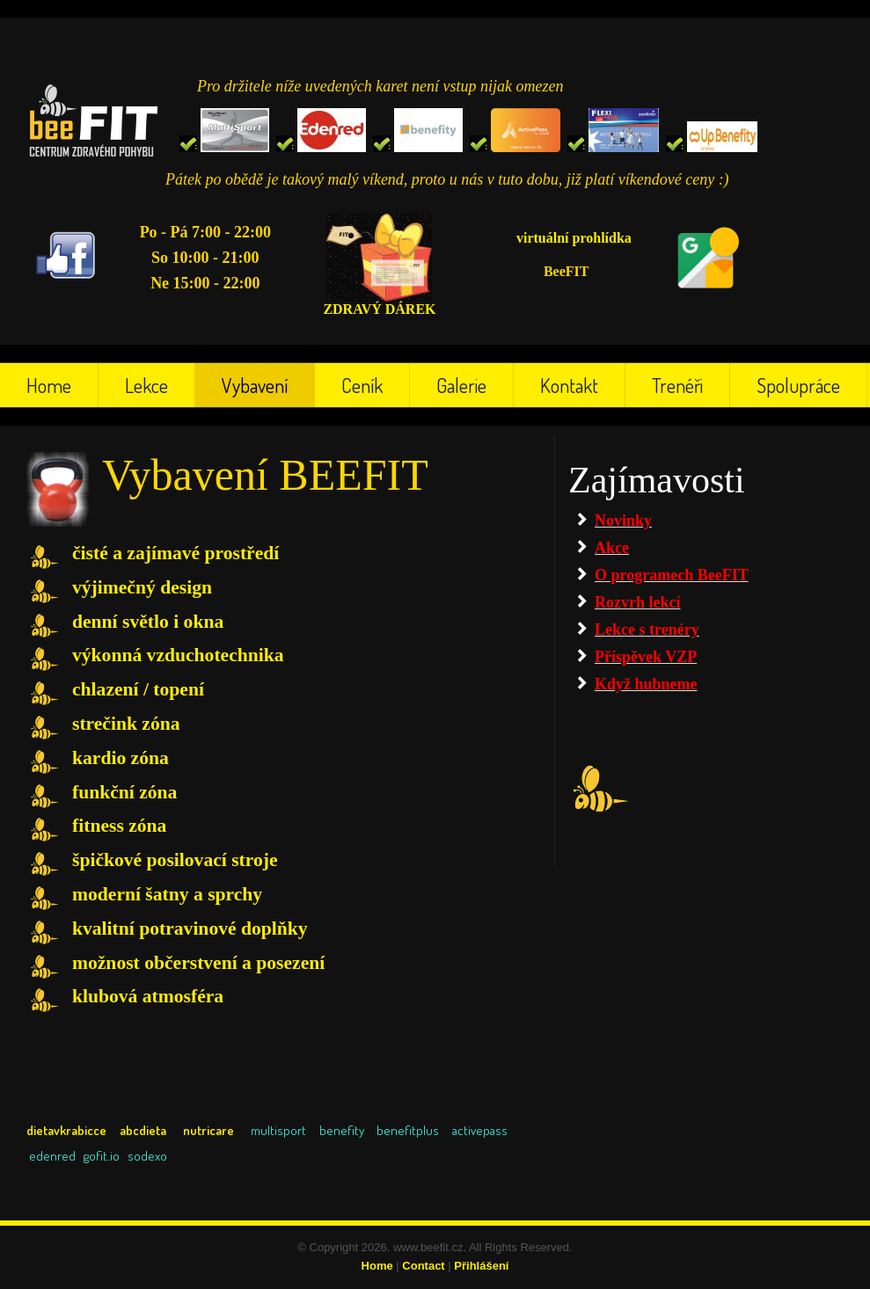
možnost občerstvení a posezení (198, 962)
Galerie (461, 385)
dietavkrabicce (66, 1130)
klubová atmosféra (147, 996)
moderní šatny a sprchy (167, 894)
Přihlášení (481, 1265)
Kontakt (569, 385)
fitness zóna (119, 825)
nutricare (208, 1130)
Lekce (146, 385)
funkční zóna (124, 792)
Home (48, 385)
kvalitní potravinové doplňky (190, 928)
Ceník (362, 385)
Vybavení (255, 385)
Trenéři (677, 385)
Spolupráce (798, 385)
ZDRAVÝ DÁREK (379, 309)
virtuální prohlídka (574, 237)
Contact (423, 1265)
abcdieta (145, 1130)
